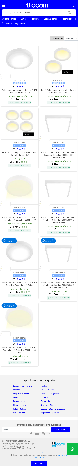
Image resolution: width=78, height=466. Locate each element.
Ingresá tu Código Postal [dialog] (13, 23)
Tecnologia (45, 401)
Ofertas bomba (9, 19)
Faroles (44, 386)
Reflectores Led (19, 401)
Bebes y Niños (19, 413)
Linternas (44, 397)
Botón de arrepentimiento (39, 453)
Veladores (17, 397)
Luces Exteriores (47, 390)
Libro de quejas (38, 457)
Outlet (23, 19)
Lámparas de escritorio (22, 386)
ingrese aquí (62, 455)
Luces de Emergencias (50, 394)
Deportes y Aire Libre (49, 405)
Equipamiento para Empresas (53, 409)
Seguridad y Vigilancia (50, 413)
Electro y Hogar (19, 405)
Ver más (39, 463)
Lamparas (17, 390)
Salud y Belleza (19, 409)
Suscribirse (60, 429)
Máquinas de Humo (21, 394)
